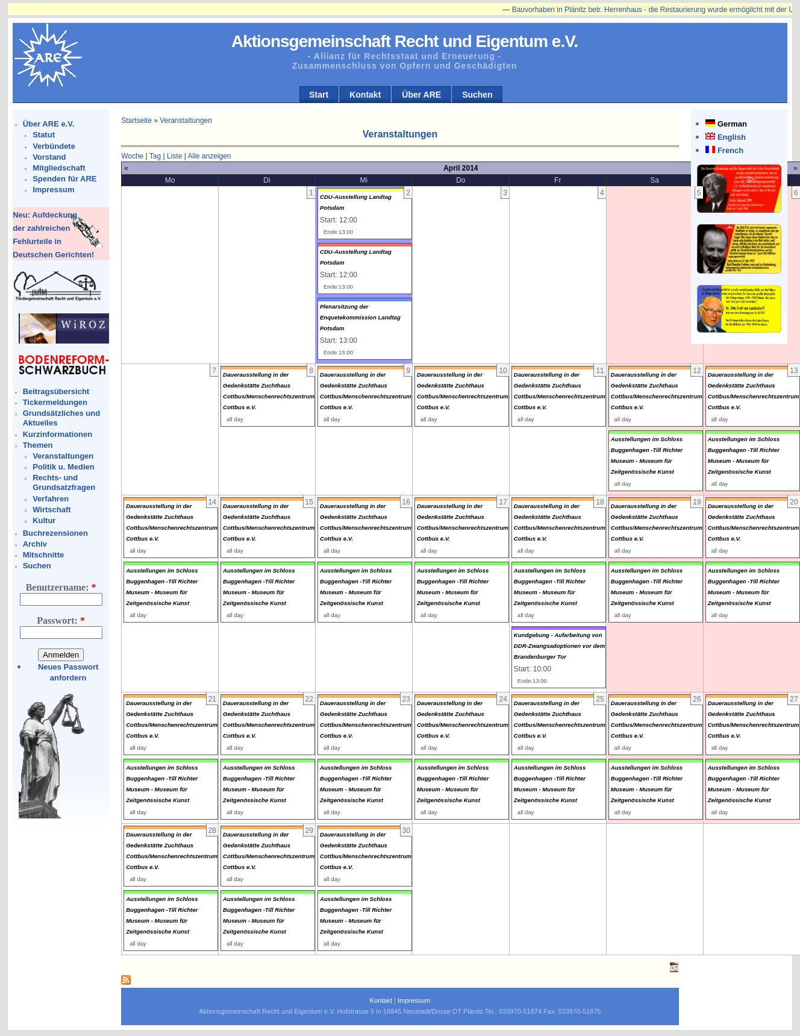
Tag (155, 156)
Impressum (53, 189)
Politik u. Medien (64, 466)
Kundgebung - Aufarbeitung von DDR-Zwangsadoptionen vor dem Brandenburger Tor (559, 646)
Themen (38, 445)
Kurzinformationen (58, 434)
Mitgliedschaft (59, 167)
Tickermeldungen (55, 402)
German (732, 123)
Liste (174, 156)
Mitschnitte (43, 554)
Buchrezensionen (55, 533)
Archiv (35, 543)
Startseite (136, 120)
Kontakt (365, 94)
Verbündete (54, 146)
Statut (44, 134)
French (730, 150)
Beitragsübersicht (56, 391)
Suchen (477, 94)
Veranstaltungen (63, 455)
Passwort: (61, 620)
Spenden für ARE (64, 178)
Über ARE (421, 94)
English (731, 137)
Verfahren (51, 498)
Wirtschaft (51, 509)
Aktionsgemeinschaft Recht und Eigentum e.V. (404, 41)
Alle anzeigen (209, 156)
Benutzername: (61, 587)
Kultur (44, 520)
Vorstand (49, 157)
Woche (132, 156)
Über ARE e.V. (49, 123)
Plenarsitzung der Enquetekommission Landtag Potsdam (360, 317)
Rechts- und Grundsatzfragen (64, 482)
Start (318, 94)
